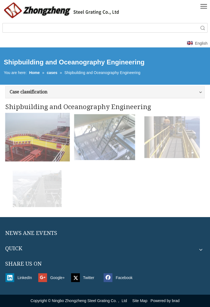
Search (202, 27)
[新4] (61, 10)
